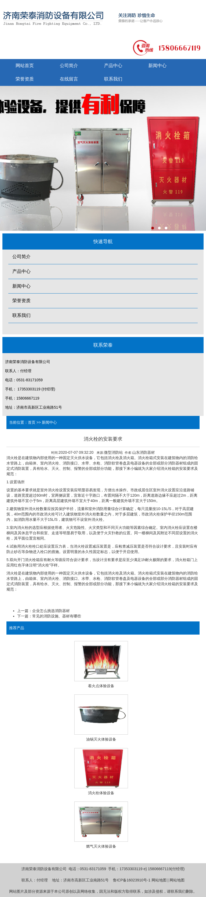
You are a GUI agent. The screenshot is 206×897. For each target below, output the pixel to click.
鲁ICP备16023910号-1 (131, 880)
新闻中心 (157, 65)
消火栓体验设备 (101, 793)
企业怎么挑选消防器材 (51, 611)
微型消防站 (113, 452)
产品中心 (113, 65)
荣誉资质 (25, 79)
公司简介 (69, 65)
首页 (31, 422)
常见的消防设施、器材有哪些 (56, 616)
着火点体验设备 (101, 686)
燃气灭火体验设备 (101, 846)
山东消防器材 (143, 452)
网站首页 (25, 65)
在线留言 (69, 79)
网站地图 (159, 880)
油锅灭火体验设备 (101, 739)
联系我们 (113, 79)
